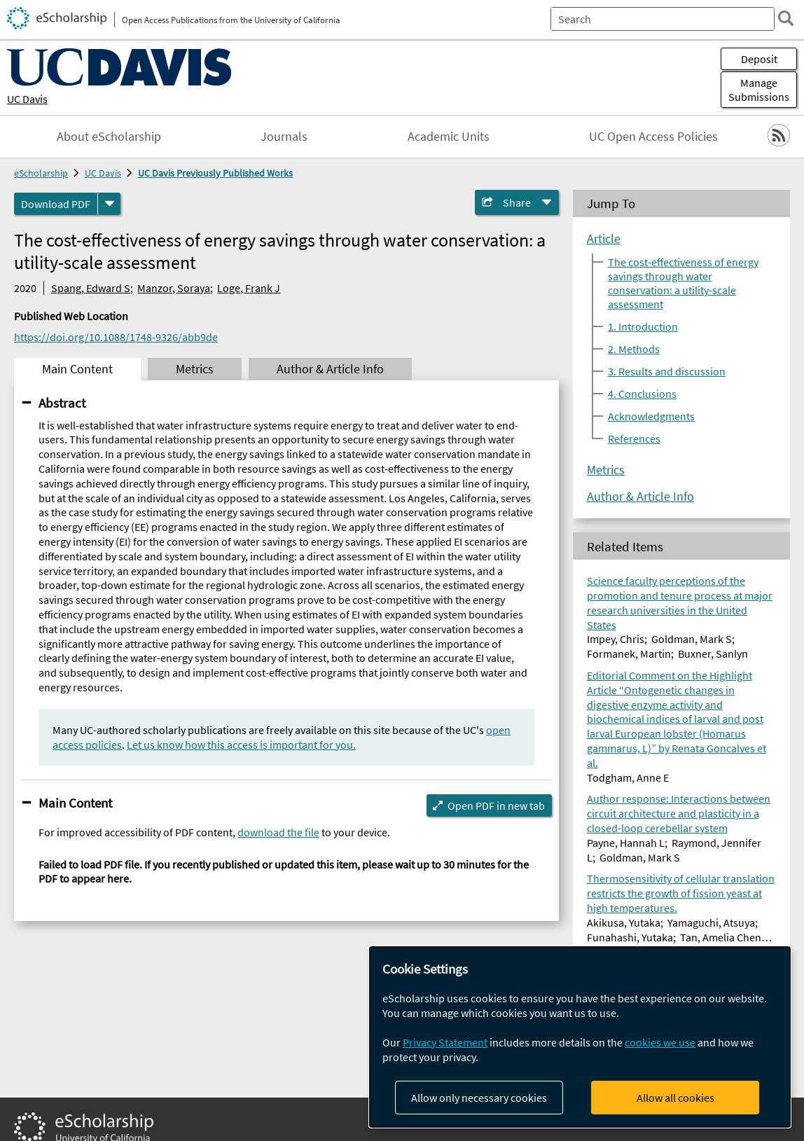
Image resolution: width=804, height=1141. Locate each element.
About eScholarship (109, 136)
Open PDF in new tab (496, 805)
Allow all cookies (675, 1098)
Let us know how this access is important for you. (241, 745)
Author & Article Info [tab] (330, 369)
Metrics (606, 470)
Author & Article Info (640, 496)
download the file (278, 832)
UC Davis (27, 99)
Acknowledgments (651, 416)
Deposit (759, 59)
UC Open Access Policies (653, 136)
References (634, 438)
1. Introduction (643, 326)
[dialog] (580, 1037)
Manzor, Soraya (173, 288)
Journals (284, 136)
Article (604, 239)
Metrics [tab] (195, 369)
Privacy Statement (445, 1042)
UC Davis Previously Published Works (215, 173)
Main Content (75, 802)
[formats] (109, 204)
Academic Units (449, 136)
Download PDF (55, 204)
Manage (758, 90)
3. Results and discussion (667, 371)
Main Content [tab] (77, 369)
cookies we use (660, 1042)
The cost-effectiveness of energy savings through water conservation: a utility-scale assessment (683, 283)
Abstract (62, 402)
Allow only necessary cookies (479, 1098)
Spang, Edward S (90, 288)
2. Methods (634, 349)
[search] (786, 18)
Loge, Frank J (248, 288)
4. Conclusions (642, 394)
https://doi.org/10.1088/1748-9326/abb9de (116, 337)
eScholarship (41, 173)
